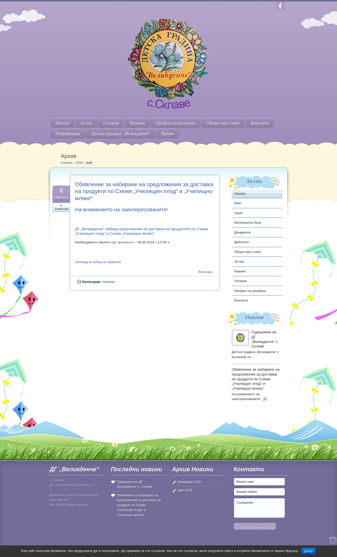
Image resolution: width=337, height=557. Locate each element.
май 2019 (185, 490)
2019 (79, 163)
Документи (126, 242)
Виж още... (206, 272)
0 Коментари (62, 207)
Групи (238, 213)
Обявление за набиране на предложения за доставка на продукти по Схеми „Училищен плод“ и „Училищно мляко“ (144, 191)
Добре (308, 551)
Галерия (111, 123)
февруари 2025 (189, 482)
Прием (167, 133)
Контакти (260, 123)
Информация (68, 133)
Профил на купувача (176, 123)
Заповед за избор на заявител (98, 262)
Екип (238, 203)
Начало (63, 123)
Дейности (241, 242)
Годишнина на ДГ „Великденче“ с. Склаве (265, 339)
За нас (86, 123)
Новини (137, 123)
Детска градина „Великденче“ (120, 133)
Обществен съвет (223, 123)
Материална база (247, 222)
